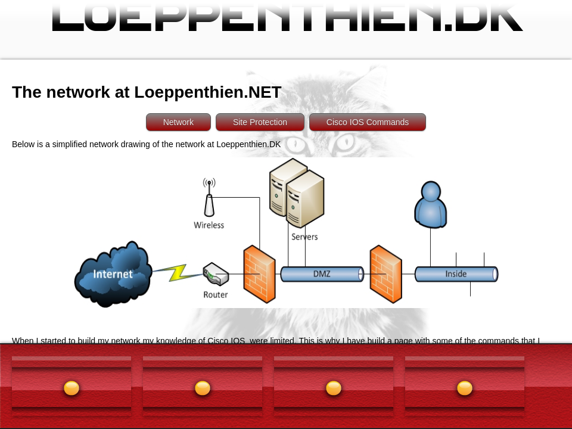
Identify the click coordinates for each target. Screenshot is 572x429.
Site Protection (260, 122)
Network (178, 122)
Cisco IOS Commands (368, 122)
